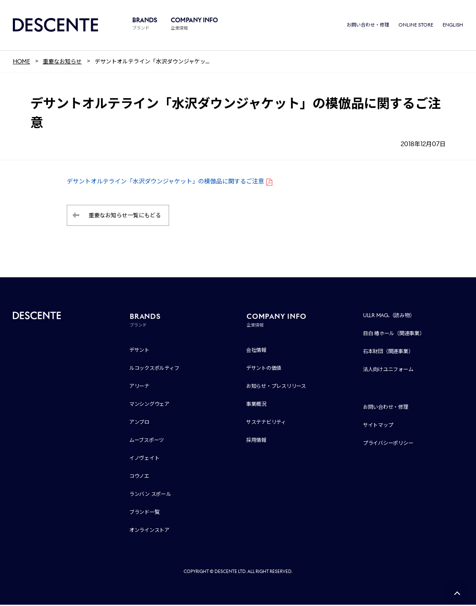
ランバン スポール (150, 495)
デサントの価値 (263, 369)
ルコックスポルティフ (154, 369)
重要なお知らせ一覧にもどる (125, 216)
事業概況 (256, 405)
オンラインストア (149, 531)
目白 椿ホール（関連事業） (394, 334)
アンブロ (139, 423)
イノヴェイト (144, 459)
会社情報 (256, 351)
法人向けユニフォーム (388, 370)
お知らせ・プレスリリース (276, 387)
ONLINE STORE (416, 26)
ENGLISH (453, 26)
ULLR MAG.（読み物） (389, 316)
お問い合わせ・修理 (368, 26)
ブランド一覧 (144, 513)
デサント (139, 351)
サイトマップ (378, 426)
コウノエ (139, 477)
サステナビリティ (266, 423)
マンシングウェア (149, 405)
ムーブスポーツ (146, 441)
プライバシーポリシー (388, 444)
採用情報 (256, 441)
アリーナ (139, 387)
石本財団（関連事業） (388, 352)
